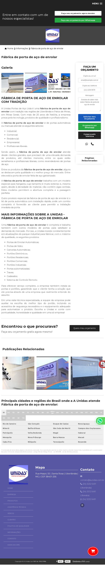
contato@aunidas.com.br (90, 480)
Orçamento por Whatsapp (89, 128)
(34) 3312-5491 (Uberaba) (88, 495)
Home (6, 489)
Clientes (7, 521)
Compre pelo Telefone (90, 136)
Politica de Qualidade (14, 527)
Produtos (9, 502)
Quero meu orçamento (84, 329)
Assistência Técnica (13, 508)
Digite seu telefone (89, 87)
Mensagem (89, 97)
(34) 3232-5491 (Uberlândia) (88, 487)
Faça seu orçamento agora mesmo (78, 14)
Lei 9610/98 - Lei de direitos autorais (65, 453)
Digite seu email (89, 77)
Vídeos (7, 515)
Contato (8, 540)
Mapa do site (10, 546)
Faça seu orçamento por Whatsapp (78, 21)
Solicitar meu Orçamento (89, 119)
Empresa (8, 496)
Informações (10, 534)
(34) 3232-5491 (88, 500)
